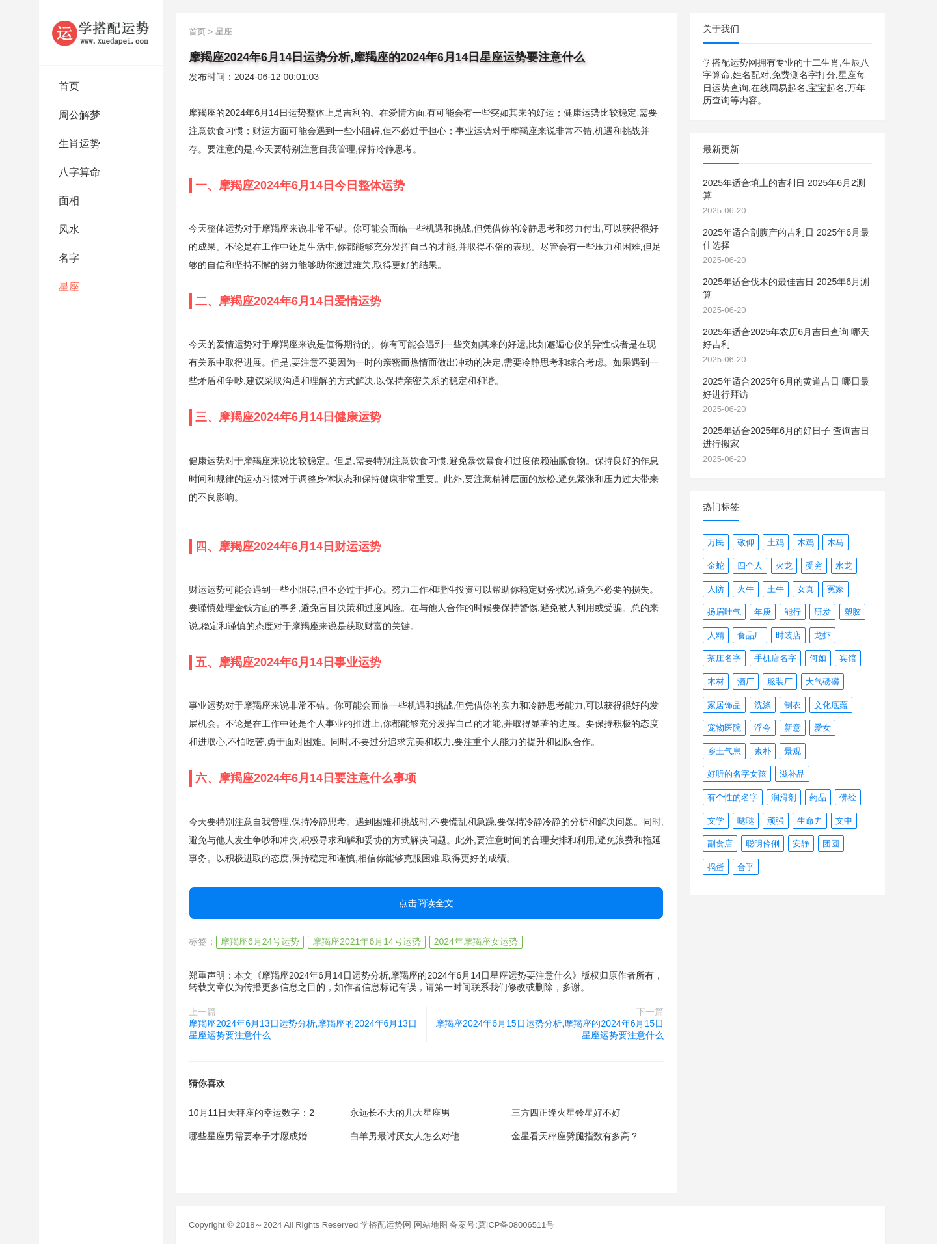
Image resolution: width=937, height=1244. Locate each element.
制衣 (792, 705)
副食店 (720, 843)
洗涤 (762, 705)
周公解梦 (79, 114)
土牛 (775, 589)
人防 (715, 589)
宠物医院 (724, 728)
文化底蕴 (831, 705)
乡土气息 (724, 751)
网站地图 (431, 1225)
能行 (792, 612)
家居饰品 (724, 705)
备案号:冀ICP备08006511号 (502, 1225)
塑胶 (852, 612)
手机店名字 (775, 658)
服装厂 (780, 681)
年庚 (762, 612)
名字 (69, 258)
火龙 (784, 566)
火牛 (745, 589)
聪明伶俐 (763, 843)
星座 (69, 286)
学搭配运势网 (385, 1225)
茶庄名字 (724, 658)
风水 (69, 229)
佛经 (847, 797)
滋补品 (792, 774)
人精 (715, 635)
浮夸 (762, 728)
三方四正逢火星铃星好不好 (566, 1112)
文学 (715, 821)
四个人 (750, 566)
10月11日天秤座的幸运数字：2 (251, 1112)
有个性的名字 (732, 797)
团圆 (830, 843)
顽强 (775, 821)
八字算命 (79, 172)
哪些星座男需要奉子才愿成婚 (248, 1136)
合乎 (745, 867)
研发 (822, 612)
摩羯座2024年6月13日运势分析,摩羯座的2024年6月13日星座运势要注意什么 (303, 1029)
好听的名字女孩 (737, 774)
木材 (715, 681)
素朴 (762, 751)
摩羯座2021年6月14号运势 (366, 941)
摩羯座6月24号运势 (260, 941)
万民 (715, 542)
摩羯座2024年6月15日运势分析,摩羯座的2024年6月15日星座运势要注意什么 (549, 1029)
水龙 (843, 566)
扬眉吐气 (724, 612)
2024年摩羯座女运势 (476, 941)
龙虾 (822, 635)
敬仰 (745, 542)
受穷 (814, 566)
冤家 (835, 589)
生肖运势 (79, 143)
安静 (801, 843)
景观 (792, 751)
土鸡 (775, 542)
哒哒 (745, 821)
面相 (69, 200)
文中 (843, 821)
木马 (835, 542)
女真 (805, 589)
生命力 (809, 821)
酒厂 (745, 681)
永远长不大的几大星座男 (400, 1112)
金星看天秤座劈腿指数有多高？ (575, 1136)
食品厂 (750, 635)
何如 (817, 658)
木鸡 (805, 542)
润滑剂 (783, 797)
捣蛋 (715, 867)
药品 (817, 797)
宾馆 (847, 658)
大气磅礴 (822, 681)
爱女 (822, 728)
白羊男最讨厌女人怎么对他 (404, 1136)
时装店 (788, 635)
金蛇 (715, 566)
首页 (69, 86)
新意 (792, 728)
